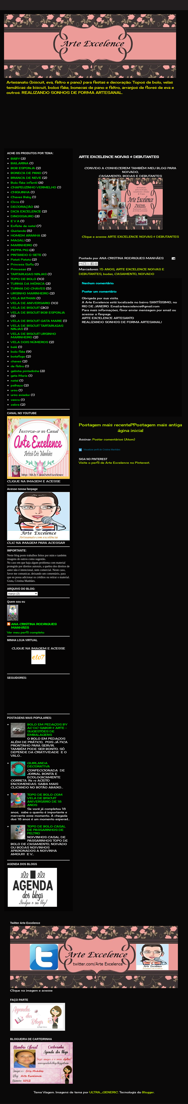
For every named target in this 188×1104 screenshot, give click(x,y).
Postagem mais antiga (157, 424)
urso (14, 390)
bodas (108, 274)
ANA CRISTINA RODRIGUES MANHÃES (34, 625)
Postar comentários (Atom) (113, 439)
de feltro (17, 366)
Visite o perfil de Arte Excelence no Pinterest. (114, 462)
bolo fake (18, 351)
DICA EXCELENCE (26, 211)
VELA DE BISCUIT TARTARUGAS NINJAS (37, 327)
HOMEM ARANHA (25, 235)
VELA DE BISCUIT (25, 307)
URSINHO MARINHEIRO (30, 293)
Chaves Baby (21, 197)
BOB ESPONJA (23, 168)
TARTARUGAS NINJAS (29, 274)
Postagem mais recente (104, 424)
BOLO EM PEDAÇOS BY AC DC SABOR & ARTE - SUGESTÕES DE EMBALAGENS (47, 729)
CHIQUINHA (20, 192)
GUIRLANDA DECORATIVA (38, 764)
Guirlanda (18, 230)
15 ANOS (106, 269)
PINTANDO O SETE (26, 255)
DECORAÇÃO (22, 206)
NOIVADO (146, 274)
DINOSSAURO (22, 216)
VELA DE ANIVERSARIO (30, 303)
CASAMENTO (125, 274)
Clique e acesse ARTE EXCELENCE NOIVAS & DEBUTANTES (130, 236)
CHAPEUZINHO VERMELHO (33, 187)
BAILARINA (20, 163)
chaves (16, 361)
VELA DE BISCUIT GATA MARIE (36, 320)
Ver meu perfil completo (25, 632)
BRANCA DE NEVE (26, 177)
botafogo (18, 356)
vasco (15, 399)
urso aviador (20, 395)
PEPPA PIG (20, 250)
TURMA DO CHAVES (28, 288)
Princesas (18, 269)
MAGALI (18, 240)
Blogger (148, 1092)
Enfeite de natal (23, 226)
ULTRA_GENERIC (103, 1092)
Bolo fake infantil (24, 182)
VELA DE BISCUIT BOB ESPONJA (38, 312)
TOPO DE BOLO (23, 279)
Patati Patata (21, 259)
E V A (15, 221)
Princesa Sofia (22, 264)
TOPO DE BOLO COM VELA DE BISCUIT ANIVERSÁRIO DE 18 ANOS (44, 799)
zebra (15, 404)
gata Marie (19, 375)
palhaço (17, 385)
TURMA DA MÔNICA (28, 283)
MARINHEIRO (21, 245)
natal (14, 380)
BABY (15, 158)
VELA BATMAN (23, 298)
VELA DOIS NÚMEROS (29, 342)
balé (14, 347)
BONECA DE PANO (26, 173)
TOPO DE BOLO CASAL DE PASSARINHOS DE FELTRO (46, 830)
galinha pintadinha (25, 371)
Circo (15, 202)
